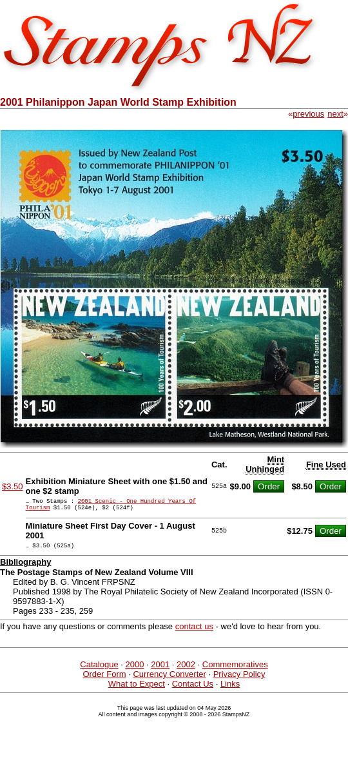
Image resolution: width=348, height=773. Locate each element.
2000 (134, 670)
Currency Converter (169, 680)
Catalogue (99, 670)
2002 (186, 670)
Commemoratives (235, 670)
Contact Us (192, 689)
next (335, 114)
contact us (194, 632)
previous (308, 114)
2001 (160, 670)
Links (230, 689)
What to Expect (136, 689)
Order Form (104, 680)
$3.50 (12, 486)
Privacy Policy (239, 680)
